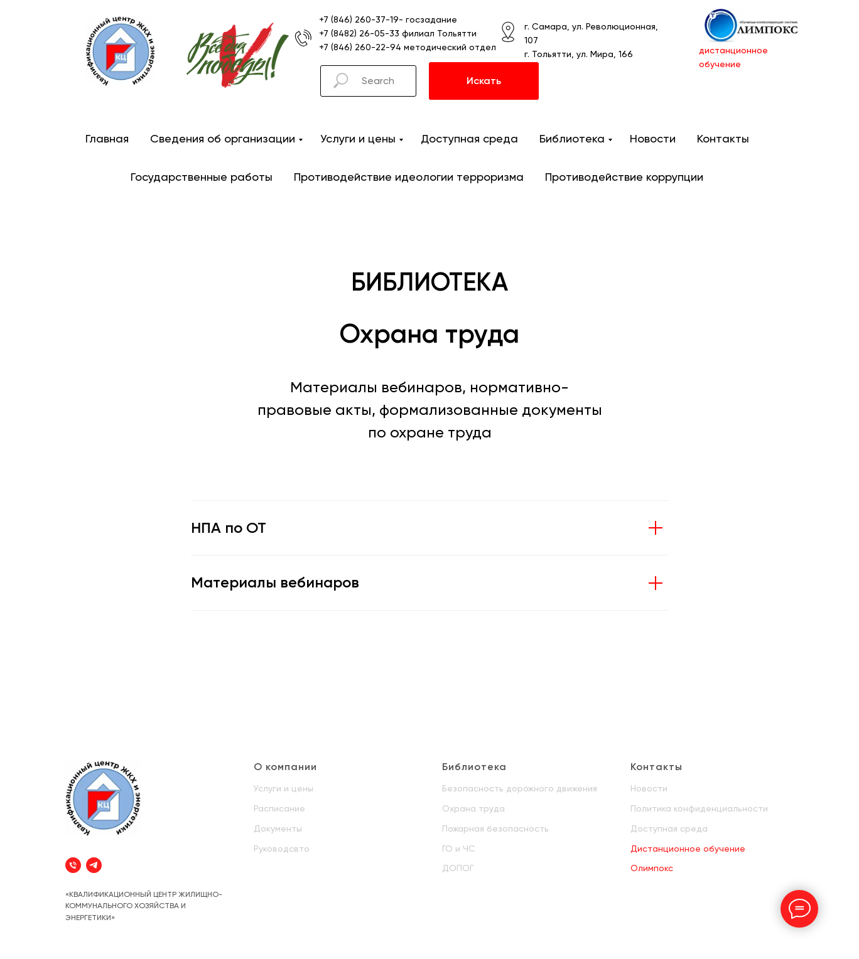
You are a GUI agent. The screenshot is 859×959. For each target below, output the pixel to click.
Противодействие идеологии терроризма (409, 176)
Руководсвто (282, 849)
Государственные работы (202, 176)
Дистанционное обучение (687, 849)
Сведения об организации (222, 138)
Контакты (723, 138)
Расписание (279, 808)
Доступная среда (469, 138)
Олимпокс (651, 868)
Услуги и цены (358, 138)
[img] (120, 50)
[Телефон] (73, 865)
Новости (653, 138)
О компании (285, 767)
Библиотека (572, 138)
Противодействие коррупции (624, 176)
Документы (278, 828)
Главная (107, 138)
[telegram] (94, 865)
